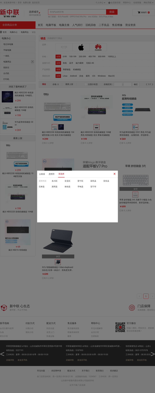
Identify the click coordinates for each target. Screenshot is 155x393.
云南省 (42, 174)
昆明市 (52, 174)
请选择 (61, 174)
